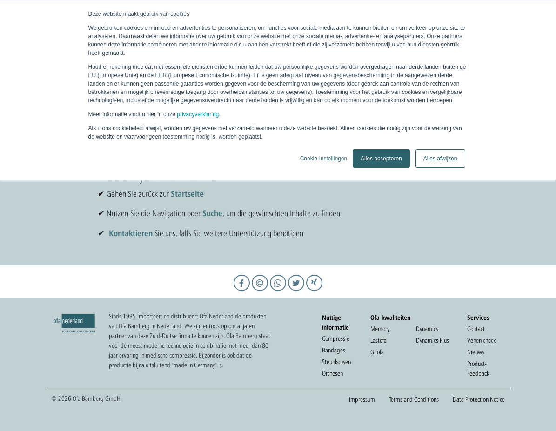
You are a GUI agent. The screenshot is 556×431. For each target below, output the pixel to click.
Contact (476, 328)
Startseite (187, 193)
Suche (212, 213)
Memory (379, 328)
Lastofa (378, 340)
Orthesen (332, 373)
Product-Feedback (478, 368)
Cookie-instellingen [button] (323, 158)
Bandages (333, 350)
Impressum (362, 399)
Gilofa (377, 352)
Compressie (335, 338)
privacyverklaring (198, 114)
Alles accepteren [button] (381, 158)
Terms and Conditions (414, 399)
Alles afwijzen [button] (440, 158)
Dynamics (427, 328)
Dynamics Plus (432, 340)
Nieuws (475, 352)
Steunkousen (336, 361)
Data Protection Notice (479, 399)
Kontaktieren (131, 233)
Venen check (481, 340)
